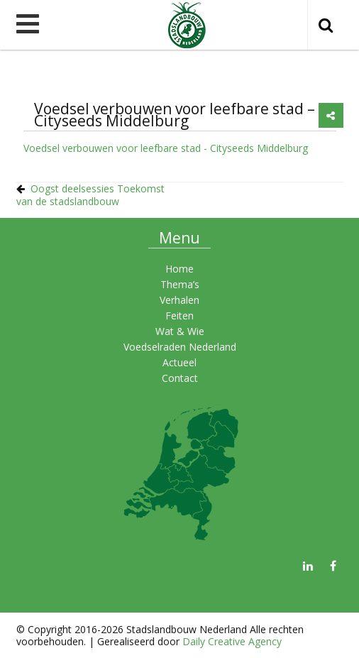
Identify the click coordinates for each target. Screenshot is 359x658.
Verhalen (179, 300)
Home (179, 268)
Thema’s (179, 284)
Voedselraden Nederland (179, 346)
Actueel (179, 362)
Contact (180, 378)
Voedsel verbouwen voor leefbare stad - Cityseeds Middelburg (165, 148)
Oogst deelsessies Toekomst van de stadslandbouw (90, 195)
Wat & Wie (179, 331)
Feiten (179, 315)
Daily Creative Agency (232, 641)
